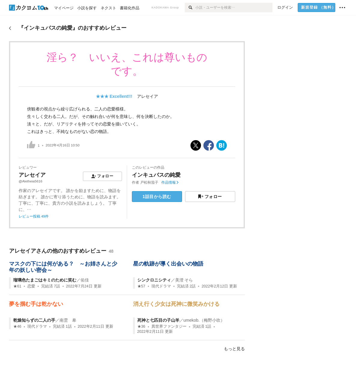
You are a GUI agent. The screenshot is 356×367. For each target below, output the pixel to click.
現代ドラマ (161, 286)
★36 (141, 326)
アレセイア (147, 96)
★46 (17, 326)
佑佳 (85, 280)
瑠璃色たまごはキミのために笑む (44, 280)
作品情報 (169, 182)
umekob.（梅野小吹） (204, 320)
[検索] (190, 7)
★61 (17, 286)
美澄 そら (184, 280)
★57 (141, 286)
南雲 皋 (67, 320)
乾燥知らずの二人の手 (34, 320)
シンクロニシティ (154, 280)
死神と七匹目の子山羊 (158, 320)
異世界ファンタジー (169, 326)
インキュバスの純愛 (156, 175)
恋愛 (31, 286)
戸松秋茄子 (149, 182)
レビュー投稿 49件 (34, 216)
